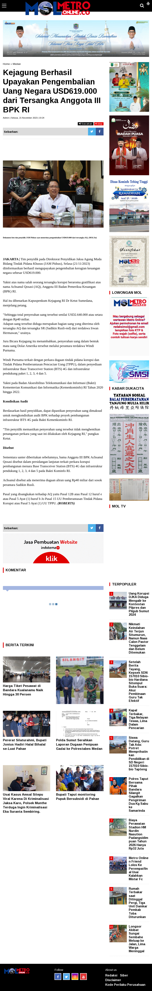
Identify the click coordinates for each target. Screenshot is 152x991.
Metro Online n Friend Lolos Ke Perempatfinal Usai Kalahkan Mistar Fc (139, 868)
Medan (17, 63)
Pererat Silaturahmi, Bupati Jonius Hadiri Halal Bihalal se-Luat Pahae (25, 744)
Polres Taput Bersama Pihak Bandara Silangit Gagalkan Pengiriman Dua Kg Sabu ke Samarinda (138, 794)
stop (98, 123)
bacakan (85, 123)
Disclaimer (113, 980)
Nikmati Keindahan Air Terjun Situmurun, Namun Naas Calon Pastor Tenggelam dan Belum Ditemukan (139, 638)
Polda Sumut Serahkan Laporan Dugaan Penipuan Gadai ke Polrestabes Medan (79, 744)
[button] (148, 2)
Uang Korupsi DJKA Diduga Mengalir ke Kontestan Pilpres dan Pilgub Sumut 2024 (139, 604)
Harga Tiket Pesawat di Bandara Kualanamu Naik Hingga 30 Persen (23, 690)
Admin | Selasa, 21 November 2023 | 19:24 (23, 118)
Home (6, 63)
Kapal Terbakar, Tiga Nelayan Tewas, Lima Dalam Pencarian (138, 719)
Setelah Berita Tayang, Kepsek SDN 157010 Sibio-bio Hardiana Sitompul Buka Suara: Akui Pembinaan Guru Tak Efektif (139, 681)
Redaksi (111, 975)
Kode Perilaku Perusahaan (125, 984)
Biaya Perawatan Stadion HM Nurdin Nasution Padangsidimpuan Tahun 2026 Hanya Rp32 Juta (138, 834)
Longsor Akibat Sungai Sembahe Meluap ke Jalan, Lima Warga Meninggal (137, 939)
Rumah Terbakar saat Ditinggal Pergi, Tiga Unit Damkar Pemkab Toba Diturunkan (138, 903)
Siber (124, 975)
